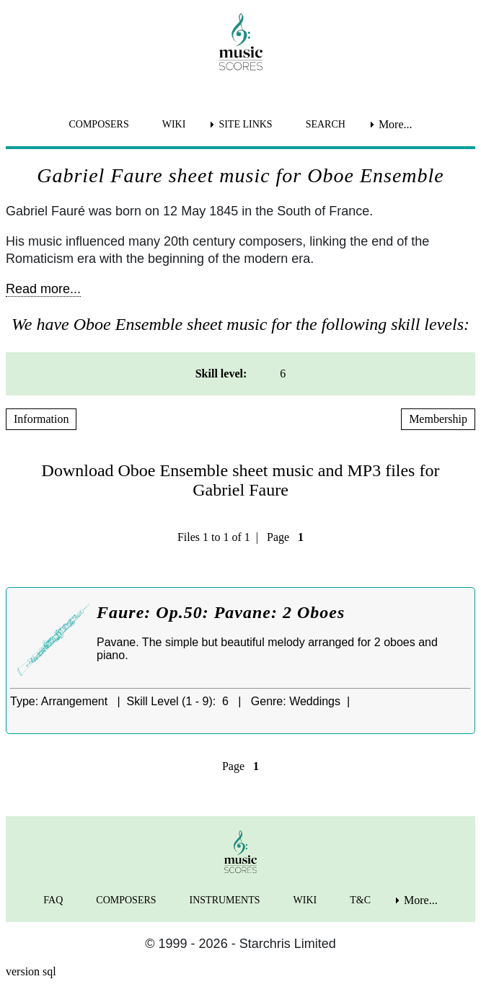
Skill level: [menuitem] (221, 373)
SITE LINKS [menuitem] (245, 124)
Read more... (43, 289)
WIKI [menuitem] (174, 124)
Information (41, 419)
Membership (438, 419)
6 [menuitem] (283, 373)
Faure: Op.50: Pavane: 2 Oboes (221, 612)
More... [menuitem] (395, 124)
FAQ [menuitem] (53, 900)
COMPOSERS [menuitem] (98, 124)
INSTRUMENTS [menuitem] (225, 900)
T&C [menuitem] (360, 900)
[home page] (240, 42)
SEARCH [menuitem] (325, 124)
